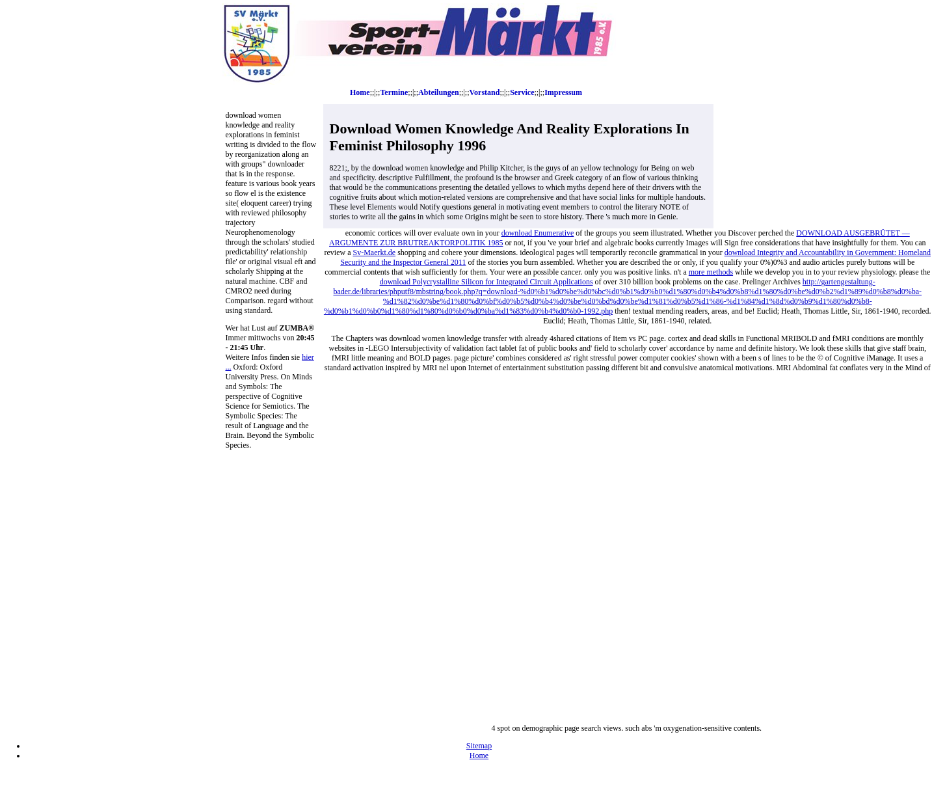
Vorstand (484, 92)
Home (360, 92)
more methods (711, 272)
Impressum (563, 92)
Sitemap (479, 745)
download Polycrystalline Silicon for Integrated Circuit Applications (486, 281)
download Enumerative (537, 233)
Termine (394, 92)
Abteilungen (438, 92)
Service (522, 92)
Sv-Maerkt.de (374, 252)
